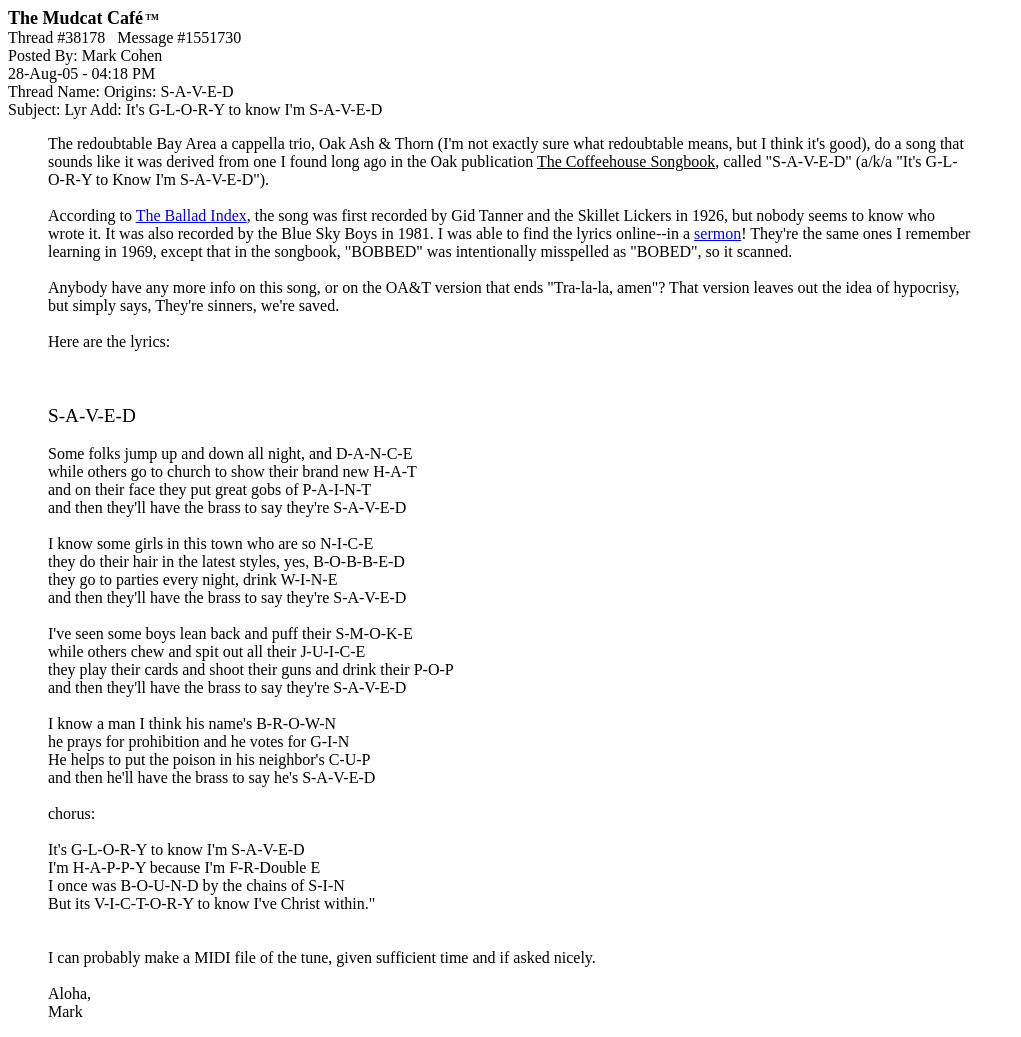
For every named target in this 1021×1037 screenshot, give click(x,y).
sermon (717, 233)
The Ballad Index (191, 215)
